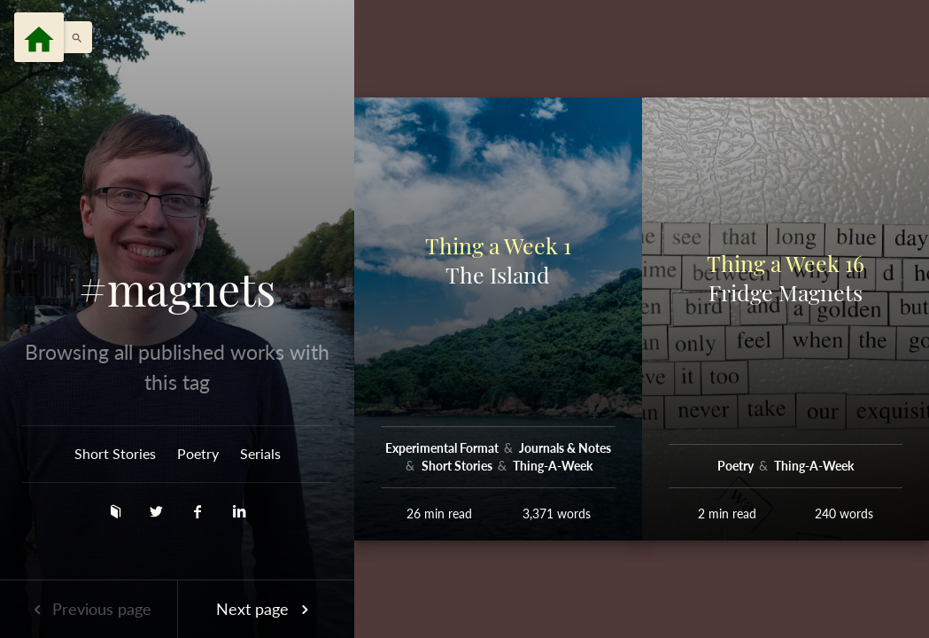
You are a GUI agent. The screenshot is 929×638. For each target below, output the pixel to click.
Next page (265, 609)
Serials (260, 453)
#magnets (177, 289)
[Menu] (39, 37)
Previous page (88, 609)
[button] (72, 37)
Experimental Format (443, 447)
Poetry (198, 453)
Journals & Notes (565, 447)
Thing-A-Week (552, 465)
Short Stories (115, 453)
